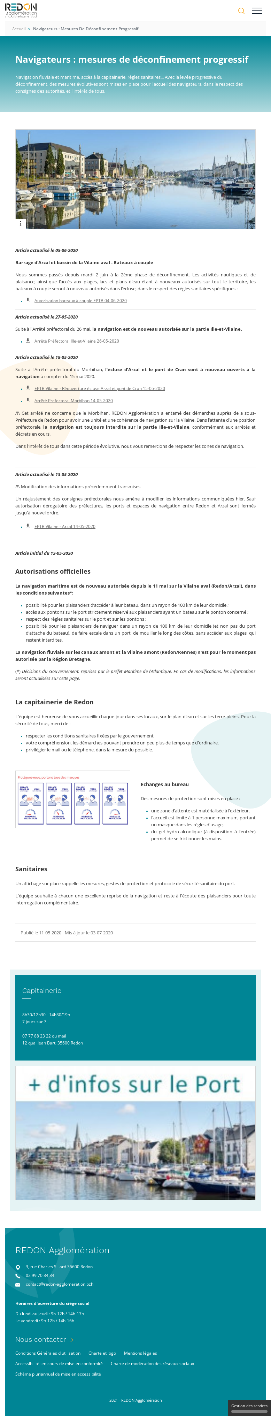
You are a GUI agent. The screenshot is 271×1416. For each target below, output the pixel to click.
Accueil (19, 29)
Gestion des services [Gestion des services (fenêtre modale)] (249, 1408)
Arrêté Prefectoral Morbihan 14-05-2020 (69, 401)
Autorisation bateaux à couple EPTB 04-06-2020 (76, 301)
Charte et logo (102, 1353)
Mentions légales (140, 1353)
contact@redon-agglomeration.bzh (59, 1284)
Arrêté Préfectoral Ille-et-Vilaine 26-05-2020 (72, 341)
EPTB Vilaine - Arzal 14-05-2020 (60, 526)
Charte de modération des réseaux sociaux (152, 1364)
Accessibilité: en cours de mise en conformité (59, 1364)
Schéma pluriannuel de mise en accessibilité (58, 1374)
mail (62, 1036)
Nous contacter (40, 1339)
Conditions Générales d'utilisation (47, 1353)
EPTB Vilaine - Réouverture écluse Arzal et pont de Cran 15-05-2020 (95, 388)
